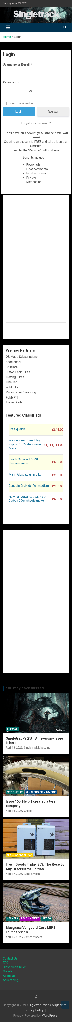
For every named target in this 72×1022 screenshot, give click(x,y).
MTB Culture (15, 792)
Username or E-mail (17, 64)
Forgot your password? (36, 123)
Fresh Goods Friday (19, 855)
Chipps (28, 810)
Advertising (10, 980)
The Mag (12, 729)
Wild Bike (12, 387)
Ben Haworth (32, 873)
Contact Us (10, 958)
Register (53, 111)
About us (9, 976)
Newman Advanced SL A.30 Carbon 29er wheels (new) (27, 499)
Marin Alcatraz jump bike (25, 474)
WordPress (49, 1015)
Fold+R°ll (12, 397)
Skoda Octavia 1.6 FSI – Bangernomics (25, 461)
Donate (7, 971)
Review (46, 918)
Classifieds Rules (15, 967)
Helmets (12, 918)
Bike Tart (11, 382)
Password (11, 82)
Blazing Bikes (15, 377)
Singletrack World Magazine (46, 1005)
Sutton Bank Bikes (18, 372)
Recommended (30, 918)
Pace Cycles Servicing (21, 392)
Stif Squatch (17, 429)
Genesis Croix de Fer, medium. (29, 485)
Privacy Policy (34, 1010)
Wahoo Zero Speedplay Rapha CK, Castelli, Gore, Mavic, (25, 444)
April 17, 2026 (14, 873)
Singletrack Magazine (37, 747)
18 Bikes (12, 367)
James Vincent (33, 937)
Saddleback (14, 362)
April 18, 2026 (14, 747)
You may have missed (25, 688)
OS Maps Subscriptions (22, 357)
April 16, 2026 (14, 937)
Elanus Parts (14, 402)
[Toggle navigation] (8, 27)
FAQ (5, 963)
